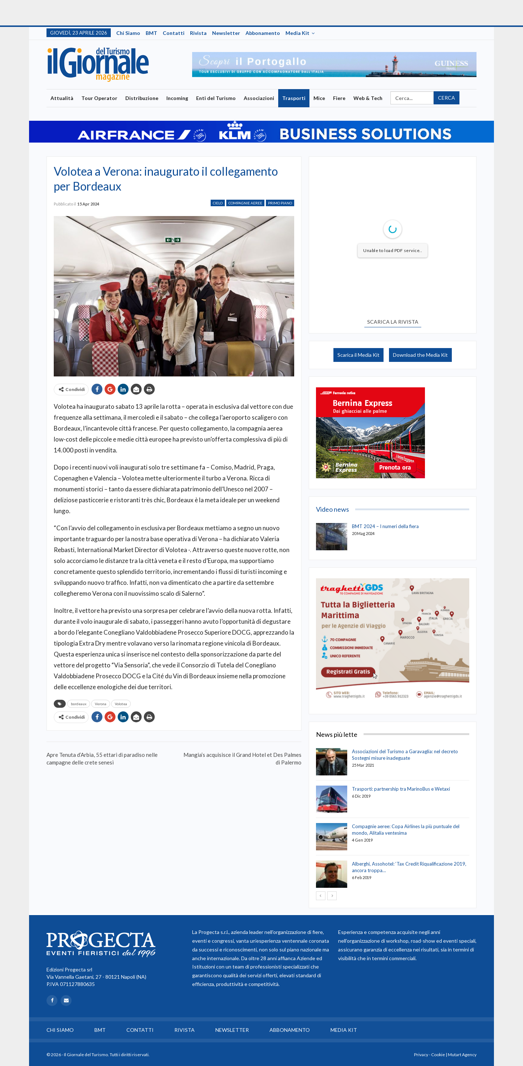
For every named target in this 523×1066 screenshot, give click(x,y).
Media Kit (297, 33)
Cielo (218, 203)
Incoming (177, 98)
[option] (334, 64)
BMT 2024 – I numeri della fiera (385, 526)
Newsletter (226, 33)
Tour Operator (99, 98)
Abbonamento (263, 33)
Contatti (174, 33)
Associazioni (259, 98)
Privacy (421, 1054)
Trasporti (293, 98)
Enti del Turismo (216, 98)
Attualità (61, 98)
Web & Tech (367, 98)
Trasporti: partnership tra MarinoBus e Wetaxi (401, 789)
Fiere (339, 98)
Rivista (198, 33)
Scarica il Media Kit (358, 355)
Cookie (438, 1054)
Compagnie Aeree (245, 203)
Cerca (446, 98)
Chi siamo (128, 33)
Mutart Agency (462, 1054)
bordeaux (78, 704)
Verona (100, 704)
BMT (151, 33)
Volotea (121, 704)
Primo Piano (280, 203)
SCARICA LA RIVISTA (392, 322)
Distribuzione (141, 98)
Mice (319, 98)
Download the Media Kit (420, 355)
